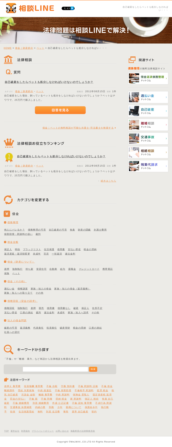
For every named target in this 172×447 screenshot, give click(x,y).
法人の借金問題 (17, 320)
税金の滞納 (90, 249)
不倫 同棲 (46, 398)
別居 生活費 (53, 411)
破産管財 (65, 327)
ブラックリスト (32, 249)
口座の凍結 (26, 312)
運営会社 (15, 431)
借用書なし (64, 308)
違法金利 (70, 253)
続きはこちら (108, 181)
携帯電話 (107, 269)
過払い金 (9, 288)
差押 (6, 269)
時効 (17, 249)
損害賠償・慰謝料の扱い (18, 234)
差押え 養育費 (12, 386)
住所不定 (97, 308)
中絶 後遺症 (44, 390)
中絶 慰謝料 (63, 394)
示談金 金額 (28, 394)
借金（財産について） (21, 261)
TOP (6, 431)
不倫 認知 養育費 (82, 403)
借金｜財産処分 (24, 48)
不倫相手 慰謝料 (84, 390)
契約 (94, 411)
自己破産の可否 (58, 229)
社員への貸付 (12, 332)
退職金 (72, 269)
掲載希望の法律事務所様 (83, 431)
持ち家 (29, 269)
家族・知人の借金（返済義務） (72, 288)
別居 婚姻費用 (41, 403)
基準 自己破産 (80, 411)
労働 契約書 (68, 386)
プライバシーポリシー (43, 431)
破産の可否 (10, 327)
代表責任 (38, 327)
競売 (41, 308)
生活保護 (49, 249)
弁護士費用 (100, 229)
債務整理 (12, 222)
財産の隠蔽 (84, 229)
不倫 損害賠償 (63, 390)
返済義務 (25, 327)
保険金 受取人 (81, 394)
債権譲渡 (22, 288)
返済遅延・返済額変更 (17, 253)
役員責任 (52, 327)
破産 (76, 308)
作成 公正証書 (60, 403)
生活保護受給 (26, 411)
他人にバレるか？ (14, 229)
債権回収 (9, 308)
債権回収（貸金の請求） (22, 301)
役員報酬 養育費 (33, 386)
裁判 (38, 234)
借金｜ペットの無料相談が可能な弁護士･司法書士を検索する (78, 127)
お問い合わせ (62, 431)
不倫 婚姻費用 (21, 403)
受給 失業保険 (26, 390)
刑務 (51, 407)
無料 (40, 411)
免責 (72, 229)
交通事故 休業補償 (21, 407)
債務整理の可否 (37, 229)
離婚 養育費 (45, 394)
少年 (59, 407)
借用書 (61, 249)
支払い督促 (74, 249)
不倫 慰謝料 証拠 (88, 386)
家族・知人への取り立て (18, 293)
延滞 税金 (102, 390)
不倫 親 (33, 398)
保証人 (8, 249)
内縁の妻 (40, 407)
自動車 (53, 269)
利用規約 (25, 431)
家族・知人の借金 (41, 288)
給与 (62, 269)
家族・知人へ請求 (78, 312)
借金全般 (12, 242)
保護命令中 (91, 407)
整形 (66, 411)
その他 (39, 293)
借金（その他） (17, 281)
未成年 (37, 253)
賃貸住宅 (41, 269)
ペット (40, 48)
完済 (46, 253)
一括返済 (57, 253)
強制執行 (17, 269)
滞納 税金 (61, 398)
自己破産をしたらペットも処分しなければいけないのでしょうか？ (49, 82)
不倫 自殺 (52, 386)
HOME (8, 48)
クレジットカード (89, 269)
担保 (12, 411)
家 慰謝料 (75, 398)
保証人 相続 (92, 398)
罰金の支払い (18, 398)
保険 (6, 273)
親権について (73, 407)
